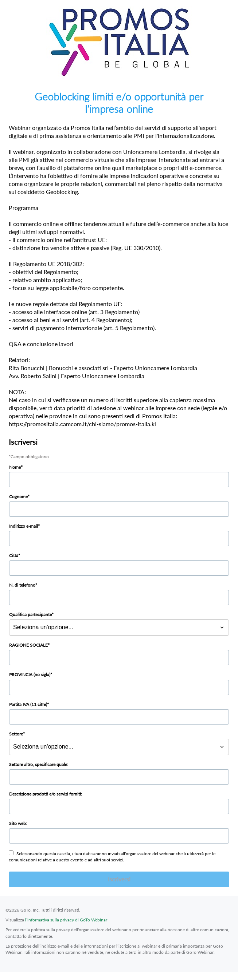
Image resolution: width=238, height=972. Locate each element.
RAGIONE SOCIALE (28, 645)
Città (13, 555)
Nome (15, 467)
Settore (16, 734)
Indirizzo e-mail (23, 526)
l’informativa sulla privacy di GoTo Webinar (66, 920)
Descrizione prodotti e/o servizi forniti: (45, 794)
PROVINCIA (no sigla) (29, 674)
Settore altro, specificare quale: (38, 764)
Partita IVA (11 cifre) (28, 704)
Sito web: (18, 823)
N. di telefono (22, 585)
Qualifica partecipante (30, 614)
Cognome (18, 496)
